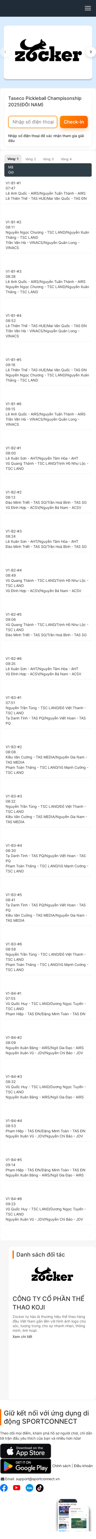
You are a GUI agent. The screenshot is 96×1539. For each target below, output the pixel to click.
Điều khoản (83, 1466)
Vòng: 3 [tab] (48, 159)
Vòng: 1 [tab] (12, 159)
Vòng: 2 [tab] (30, 159)
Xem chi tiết (22, 1336)
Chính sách (61, 1466)
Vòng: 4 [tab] (66, 159)
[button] (91, 52)
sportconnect (19, 8)
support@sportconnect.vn (38, 1479)
